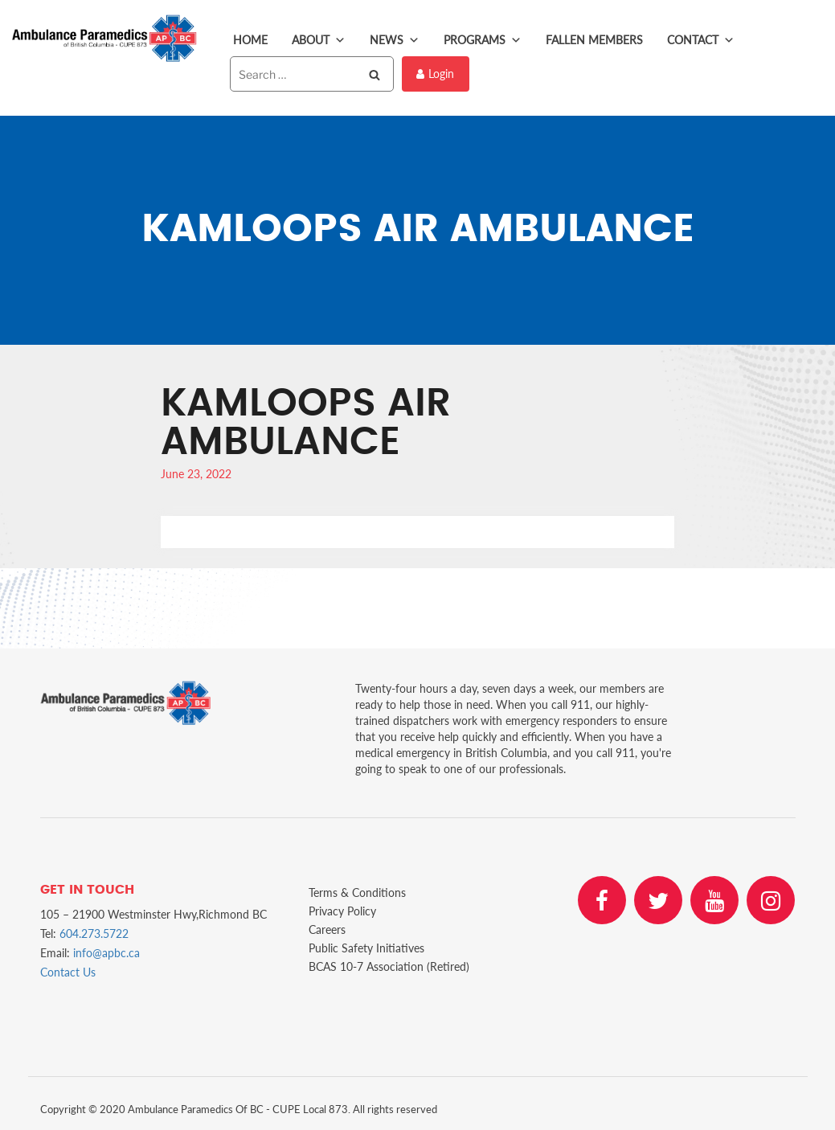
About (319, 40)
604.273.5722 (94, 933)
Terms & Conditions (357, 892)
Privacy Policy (342, 911)
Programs (483, 40)
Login (435, 73)
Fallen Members (594, 40)
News (395, 40)
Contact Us (68, 972)
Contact (701, 40)
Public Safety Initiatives (366, 948)
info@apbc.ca (106, 953)
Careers (327, 929)
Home (250, 40)
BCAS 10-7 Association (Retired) (389, 966)
